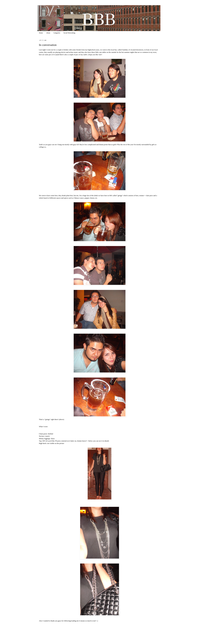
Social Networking (69, 33)
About (48, 33)
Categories (56, 33)
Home (41, 33)
